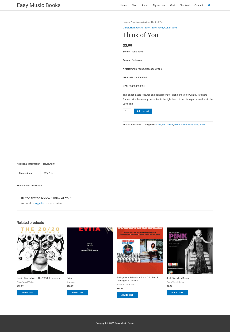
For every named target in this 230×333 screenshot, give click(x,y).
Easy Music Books (39, 5)
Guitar (126, 27)
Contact (199, 5)
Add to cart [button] (29, 293)
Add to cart (143, 111)
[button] (209, 5)
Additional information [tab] (29, 163)
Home (123, 5)
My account (159, 5)
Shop (134, 5)
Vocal (176, 27)
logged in (40, 203)
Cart (172, 5)
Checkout (185, 5)
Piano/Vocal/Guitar (140, 22)
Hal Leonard (136, 27)
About (145, 5)
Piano (147, 27)
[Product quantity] (127, 111)
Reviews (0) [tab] (50, 163)
